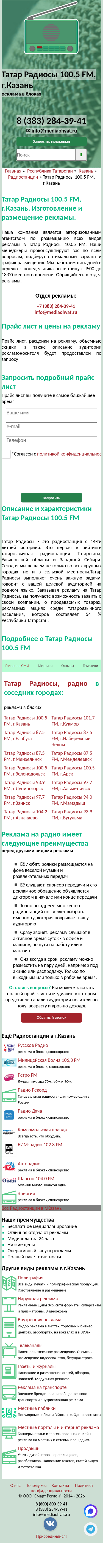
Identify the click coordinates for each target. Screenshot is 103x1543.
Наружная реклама (38, 1299)
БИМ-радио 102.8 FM (40, 1145)
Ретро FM (28, 1075)
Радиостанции (23, 177)
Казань (86, 171)
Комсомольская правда (42, 1130)
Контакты (60, 1485)
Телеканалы (30, 1345)
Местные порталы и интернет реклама (58, 1427)
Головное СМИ (17, 665)
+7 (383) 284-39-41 (56, 306)
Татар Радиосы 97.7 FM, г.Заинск (24, 800)
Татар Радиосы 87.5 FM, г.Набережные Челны (72, 738)
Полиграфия (30, 1278)
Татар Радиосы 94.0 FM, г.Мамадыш (72, 800)
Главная (13, 171)
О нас (15, 1485)
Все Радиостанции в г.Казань (32, 1208)
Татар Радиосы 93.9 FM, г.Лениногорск (24, 785)
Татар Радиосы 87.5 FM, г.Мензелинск (24, 756)
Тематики (90, 665)
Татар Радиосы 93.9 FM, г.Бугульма (72, 815)
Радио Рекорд (32, 1090)
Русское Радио (33, 1045)
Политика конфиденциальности (62, 1488)
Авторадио (29, 1164)
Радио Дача (30, 1111)
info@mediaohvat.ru (56, 312)
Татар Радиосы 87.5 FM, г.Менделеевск (72, 756)
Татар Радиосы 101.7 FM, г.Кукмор (73, 721)
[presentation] (51, 476)
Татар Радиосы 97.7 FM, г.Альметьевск (72, 785)
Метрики (45, 665)
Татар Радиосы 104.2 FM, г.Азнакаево (25, 815)
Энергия (26, 1193)
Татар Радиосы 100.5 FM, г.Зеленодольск (25, 771)
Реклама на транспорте (42, 1387)
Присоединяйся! (51, 1536)
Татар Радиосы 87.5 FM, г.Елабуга (24, 735)
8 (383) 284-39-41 (52, 1509)
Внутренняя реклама (40, 1320)
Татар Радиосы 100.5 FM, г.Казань (25, 721)
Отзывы (67, 665)
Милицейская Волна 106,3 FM (49, 1060)
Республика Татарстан (50, 171)
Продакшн (29, 1448)
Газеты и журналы (37, 1366)
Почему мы (36, 1485)
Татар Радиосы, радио (46, 683)
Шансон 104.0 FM (36, 1179)
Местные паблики (37, 1408)
